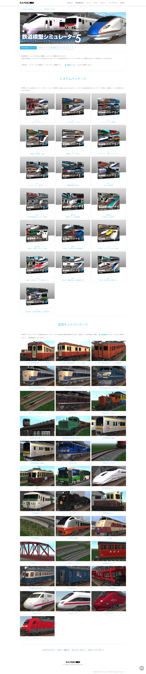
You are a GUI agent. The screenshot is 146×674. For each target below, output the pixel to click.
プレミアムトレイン (65, 47)
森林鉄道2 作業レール (37, 438)
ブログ (95, 3)
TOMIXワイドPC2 (73, 563)
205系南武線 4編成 (108, 438)
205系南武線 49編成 (37, 463)
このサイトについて (48, 650)
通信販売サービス (105, 334)
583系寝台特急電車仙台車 (73, 388)
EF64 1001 (73, 413)
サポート (103, 3)
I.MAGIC (24, 9)
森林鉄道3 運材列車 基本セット (73, 438)
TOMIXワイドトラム (37, 563)
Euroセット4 (108, 613)
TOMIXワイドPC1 (109, 463)
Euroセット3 (73, 613)
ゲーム (89, 3)
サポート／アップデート (96, 650)
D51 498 (73, 513)
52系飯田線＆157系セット (37, 588)
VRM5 (53, 9)
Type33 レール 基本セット (37, 413)
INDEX (122, 3)
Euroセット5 (37, 638)
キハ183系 (108, 538)
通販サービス (70, 65)
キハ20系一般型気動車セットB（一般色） (73, 363)
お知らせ (70, 3)
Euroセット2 (37, 613)
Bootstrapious (104, 671)
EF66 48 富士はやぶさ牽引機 (108, 388)
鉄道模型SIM (79, 3)
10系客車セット (73, 588)
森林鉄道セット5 (108, 563)
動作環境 (53, 47)
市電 (37, 488)
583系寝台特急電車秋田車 (37, 388)
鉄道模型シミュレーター (35, 9)
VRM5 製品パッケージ (28, 47)
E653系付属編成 (73, 538)
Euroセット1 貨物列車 (108, 588)
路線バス (73, 488)
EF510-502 (73, 463)
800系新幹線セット (108, 488)
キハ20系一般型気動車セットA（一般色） (37, 363)
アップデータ (113, 3)
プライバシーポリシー (79, 650)
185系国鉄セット (37, 513)
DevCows (122, 671)
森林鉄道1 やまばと (108, 413)
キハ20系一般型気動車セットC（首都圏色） (108, 363)
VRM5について (43, 47)
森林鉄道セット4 (108, 513)
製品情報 (46, 9)
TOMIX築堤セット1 (37, 538)
